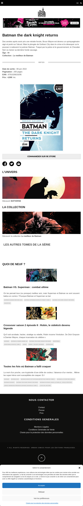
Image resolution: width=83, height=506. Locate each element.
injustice (7, 339)
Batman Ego (15, 415)
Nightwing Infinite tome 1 (12, 380)
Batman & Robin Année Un (19, 377)
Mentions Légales (41, 463)
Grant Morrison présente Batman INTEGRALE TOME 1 (21, 421)
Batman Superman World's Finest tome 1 (37, 336)
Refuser (41, 492)
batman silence (9, 418)
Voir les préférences (41, 498)
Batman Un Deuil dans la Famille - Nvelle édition (56, 418)
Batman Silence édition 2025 (13, 336)
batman (6, 377)
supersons (49, 380)
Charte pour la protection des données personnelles (42, 503)
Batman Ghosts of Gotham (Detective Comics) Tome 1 (38, 415)
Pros (41, 449)
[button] (79, 468)
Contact (41, 444)
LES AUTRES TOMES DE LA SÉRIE (27, 244)
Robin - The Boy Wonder (36, 380)
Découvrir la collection (21, 236)
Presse (41, 447)
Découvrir (11, 201)
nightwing (56, 377)
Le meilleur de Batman (23, 56)
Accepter (41, 485)
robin (25, 380)
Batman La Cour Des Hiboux (66, 415)
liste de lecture (45, 421)
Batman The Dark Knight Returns (63, 336)
